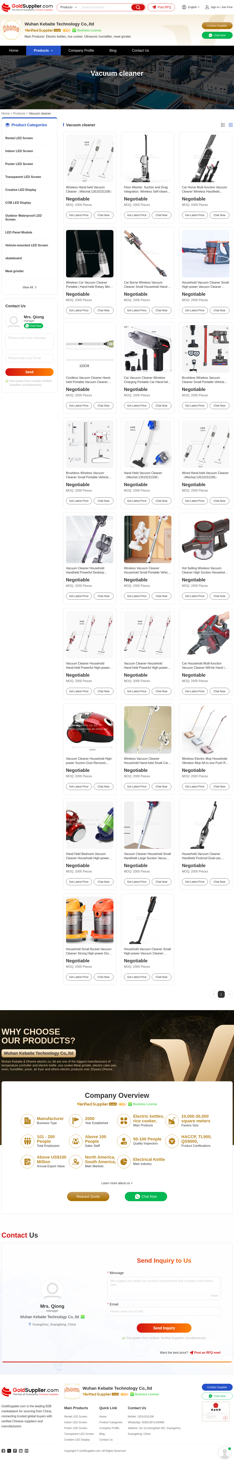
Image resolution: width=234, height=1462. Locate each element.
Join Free (226, 7)
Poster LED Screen (19, 164)
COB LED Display (18, 202)
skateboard (13, 258)
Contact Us (106, 1439)
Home (6, 113)
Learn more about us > (117, 1183)
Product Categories (110, 1422)
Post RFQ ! (205, 1353)
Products (19, 113)
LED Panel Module (18, 232)
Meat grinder (14, 271)
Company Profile (109, 1428)
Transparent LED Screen (23, 177)
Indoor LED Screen (19, 151)
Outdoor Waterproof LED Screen (23, 217)
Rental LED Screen (19, 138)
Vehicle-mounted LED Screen (26, 245)
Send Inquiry (164, 1328)
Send (29, 372)
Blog (102, 1433)
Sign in (215, 7)
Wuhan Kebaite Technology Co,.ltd (49, 1317)
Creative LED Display (20, 189)
